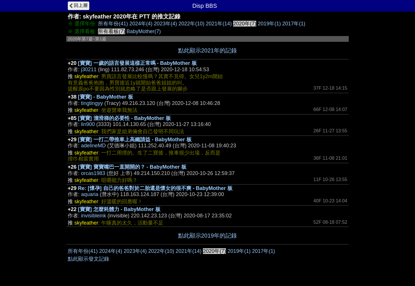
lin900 (88, 124)
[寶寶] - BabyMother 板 (105, 97)
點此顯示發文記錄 (88, 259)
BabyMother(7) (144, 31)
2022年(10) (191, 24)
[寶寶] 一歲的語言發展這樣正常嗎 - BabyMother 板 (137, 63)
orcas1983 (93, 173)
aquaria (89, 194)
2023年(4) (165, 24)
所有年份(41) (113, 24)
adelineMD (93, 145)
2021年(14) (219, 24)
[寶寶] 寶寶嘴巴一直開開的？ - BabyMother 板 (132, 167)
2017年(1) (293, 24)
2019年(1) (269, 24)
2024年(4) (140, 24)
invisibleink (93, 216)
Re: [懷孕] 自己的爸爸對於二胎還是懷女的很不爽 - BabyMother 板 (155, 188)
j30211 (89, 69)
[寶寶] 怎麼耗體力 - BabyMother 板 (119, 209)
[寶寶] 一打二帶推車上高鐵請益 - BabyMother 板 (135, 139)
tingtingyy (92, 103)
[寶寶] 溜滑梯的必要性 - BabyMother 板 (124, 118)
